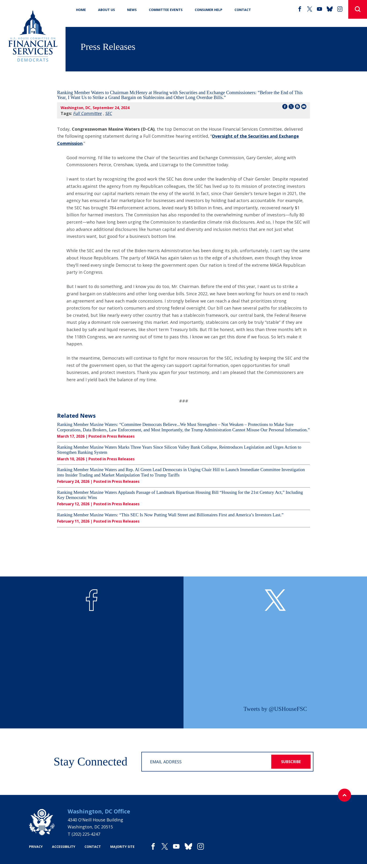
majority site (122, 846)
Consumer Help (208, 9)
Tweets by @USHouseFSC (275, 709)
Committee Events (166, 9)
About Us (106, 9)
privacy (36, 846)
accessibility (63, 846)
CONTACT (243, 9)
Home (81, 9)
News (132, 9)
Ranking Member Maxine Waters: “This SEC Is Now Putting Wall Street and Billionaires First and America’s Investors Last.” (170, 514)
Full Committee (87, 113)
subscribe (291, 761)
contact (92, 846)
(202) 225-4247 (86, 834)
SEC (108, 113)
